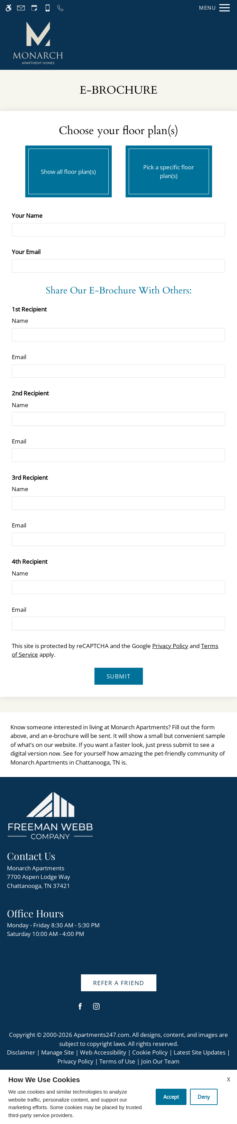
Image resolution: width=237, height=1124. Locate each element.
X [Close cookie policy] (228, 1079)
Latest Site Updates (200, 1052)
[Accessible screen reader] (8, 8)
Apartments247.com (101, 1035)
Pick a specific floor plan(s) (169, 170)
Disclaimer (21, 1052)
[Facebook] (80, 1009)
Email (19, 357)
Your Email (26, 252)
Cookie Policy (150, 1052)
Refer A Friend (118, 983)
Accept (171, 1096)
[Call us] (60, 8)
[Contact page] (21, 8)
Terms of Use (117, 1061)
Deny (204, 1096)
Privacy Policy (170, 646)
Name (20, 321)
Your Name (27, 215)
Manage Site (57, 1052)
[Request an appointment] (34, 8)
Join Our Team (160, 1061)
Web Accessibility (103, 1052)
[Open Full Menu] (212, 8)
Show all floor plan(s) (68, 170)
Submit (119, 676)
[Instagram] (96, 1009)
